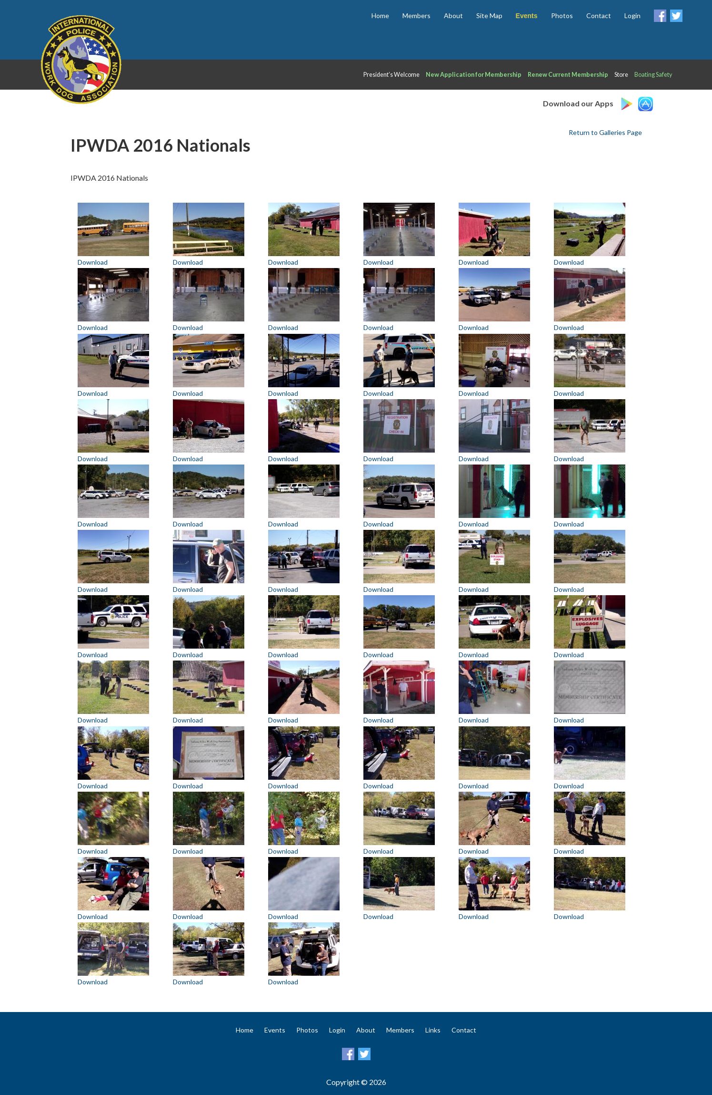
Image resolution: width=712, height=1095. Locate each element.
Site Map (489, 15)
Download (93, 262)
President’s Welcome (391, 74)
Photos (562, 15)
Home (380, 15)
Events (274, 1030)
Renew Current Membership (568, 74)
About (453, 15)
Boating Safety (653, 74)
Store (621, 74)
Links (433, 1030)
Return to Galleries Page (605, 132)
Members (416, 15)
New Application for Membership (473, 74)
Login (632, 15)
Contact (598, 15)
